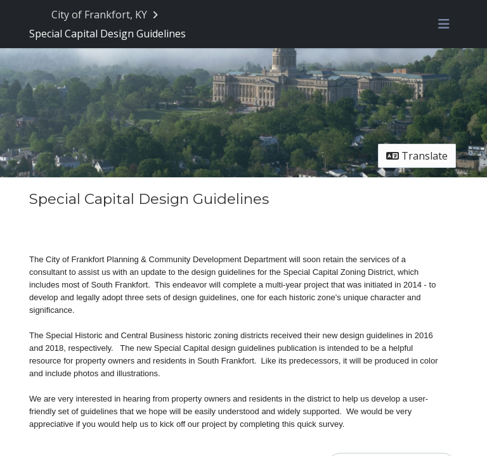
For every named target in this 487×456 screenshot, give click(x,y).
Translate (417, 156)
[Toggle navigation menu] (444, 24)
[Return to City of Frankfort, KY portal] (105, 14)
